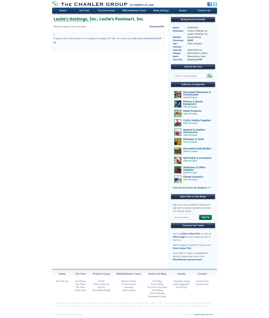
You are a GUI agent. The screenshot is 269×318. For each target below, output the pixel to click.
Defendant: (178, 31)
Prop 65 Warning (78, 303)
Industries (128, 287)
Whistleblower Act (95, 303)
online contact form (190, 233)
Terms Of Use (62, 281)
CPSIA (101, 281)
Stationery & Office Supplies (194, 168)
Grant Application (181, 284)
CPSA (159, 303)
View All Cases (190, 97)
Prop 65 (101, 287)
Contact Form (202, 281)
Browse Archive (128, 281)
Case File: (178, 59)
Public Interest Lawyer (147, 306)
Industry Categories (193, 84)
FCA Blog (157, 281)
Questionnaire (202, 284)
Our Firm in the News (157, 287)
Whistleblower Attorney (199, 306)
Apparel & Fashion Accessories (194, 131)
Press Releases (157, 293)
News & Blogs (161, 10)
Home (63, 10)
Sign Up (205, 217)
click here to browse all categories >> (192, 188)
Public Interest (181, 306)
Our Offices (80, 284)
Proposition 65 (62, 303)
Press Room (80, 290)
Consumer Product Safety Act (69, 306)
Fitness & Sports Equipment (193, 102)
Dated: (176, 27)
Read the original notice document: (70, 26)
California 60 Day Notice (145, 303)
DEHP (190, 40)
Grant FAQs (181, 287)
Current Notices (128, 284)
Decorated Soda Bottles (197, 148)
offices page (179, 237)
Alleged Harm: (176, 55)
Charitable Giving (181, 281)
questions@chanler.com (203, 315)
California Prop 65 (179, 303)
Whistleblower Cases (134, 10)
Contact (202, 273)
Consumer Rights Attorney (124, 306)
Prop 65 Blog (157, 284)
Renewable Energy (101, 290)
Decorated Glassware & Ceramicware (197, 93)
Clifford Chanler (111, 303)
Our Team (80, 287)
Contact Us (204, 10)
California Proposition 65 (200, 303)
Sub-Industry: (177, 45)
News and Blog (157, 273)
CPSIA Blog (157, 290)
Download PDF (157, 26)
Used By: (177, 50)
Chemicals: (178, 40)
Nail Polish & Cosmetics (197, 158)
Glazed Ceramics (193, 176)
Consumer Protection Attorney (97, 306)
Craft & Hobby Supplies (197, 120)
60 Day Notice (126, 303)
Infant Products (192, 110)
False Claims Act (101, 284)
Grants (183, 10)
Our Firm (84, 10)
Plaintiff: (177, 37)
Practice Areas (106, 10)
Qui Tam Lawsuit (166, 306)
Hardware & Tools (193, 139)
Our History (80, 281)
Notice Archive (129, 290)
